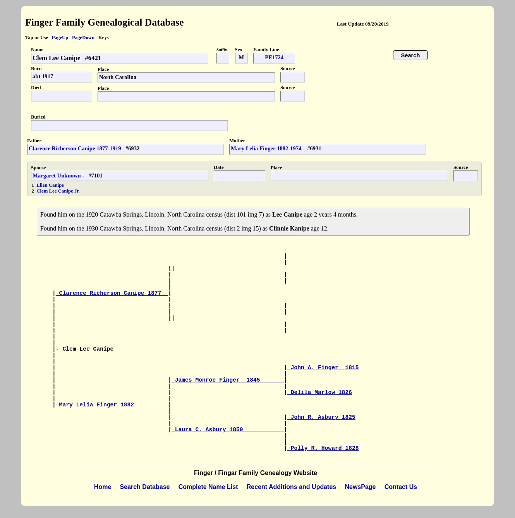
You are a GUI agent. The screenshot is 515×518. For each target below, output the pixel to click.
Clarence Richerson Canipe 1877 (112, 293)
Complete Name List (208, 487)
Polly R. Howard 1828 (323, 448)
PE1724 (274, 57)
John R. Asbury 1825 (321, 417)
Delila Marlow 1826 (319, 392)
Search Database (145, 487)
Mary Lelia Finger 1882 (112, 405)
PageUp (60, 37)
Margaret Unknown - (58, 175)
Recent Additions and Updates (291, 487)
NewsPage (360, 487)
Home (102, 487)
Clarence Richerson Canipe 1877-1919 (75, 148)
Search (410, 55)
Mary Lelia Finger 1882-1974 (267, 148)
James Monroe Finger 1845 (228, 380)
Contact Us (401, 487)
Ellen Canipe (50, 185)
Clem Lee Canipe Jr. (58, 191)
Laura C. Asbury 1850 (228, 430)
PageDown (83, 37)
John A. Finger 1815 (323, 368)
